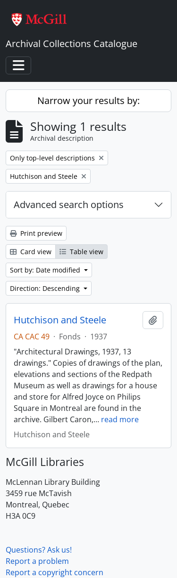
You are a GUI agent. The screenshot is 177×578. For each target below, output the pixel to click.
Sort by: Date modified (46, 269)
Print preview (36, 233)
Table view (81, 251)
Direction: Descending (46, 288)
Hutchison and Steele (60, 320)
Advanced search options (69, 204)
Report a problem (37, 561)
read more (120, 419)
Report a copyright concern (54, 572)
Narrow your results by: (88, 100)
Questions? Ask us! (39, 550)
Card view (30, 251)
